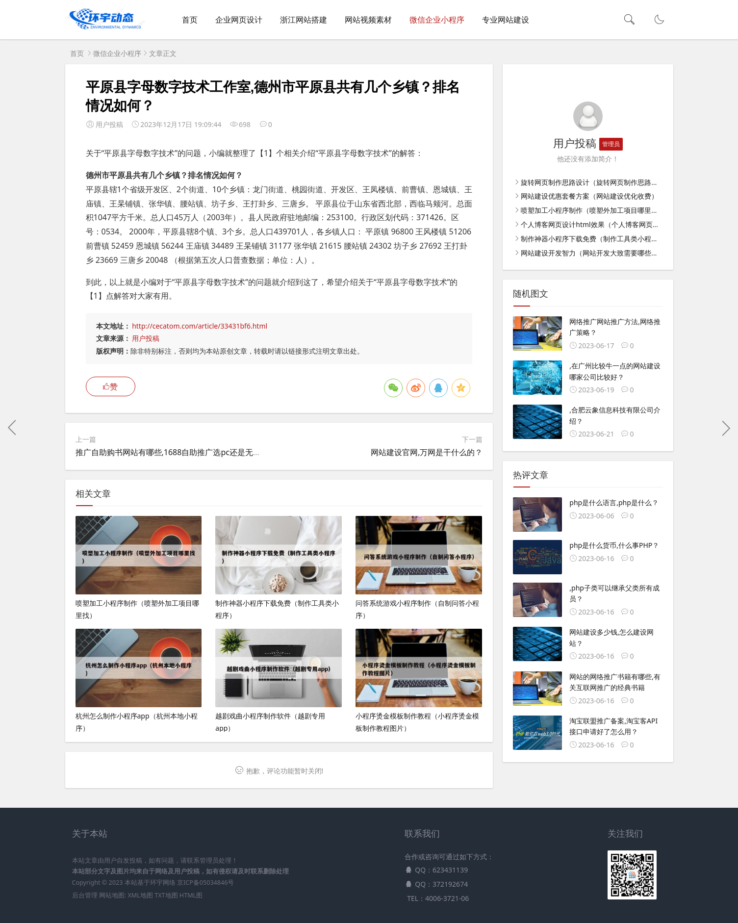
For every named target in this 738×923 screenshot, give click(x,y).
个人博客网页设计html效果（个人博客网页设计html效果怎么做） (621, 224)
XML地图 (140, 895)
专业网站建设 (505, 19)
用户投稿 (145, 338)
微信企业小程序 (436, 19)
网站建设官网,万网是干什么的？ (427, 452)
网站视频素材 (368, 19)
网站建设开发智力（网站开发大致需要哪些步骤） (596, 252)
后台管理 (85, 895)
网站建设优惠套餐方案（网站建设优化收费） (589, 196)
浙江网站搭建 (303, 19)
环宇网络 (163, 882)
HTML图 (191, 895)
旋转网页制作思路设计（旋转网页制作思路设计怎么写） (606, 182)
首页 (190, 19)
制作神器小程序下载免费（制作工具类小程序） (593, 238)
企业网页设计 (238, 19)
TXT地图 (166, 895)
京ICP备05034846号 (205, 882)
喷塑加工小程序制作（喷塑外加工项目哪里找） (593, 210)
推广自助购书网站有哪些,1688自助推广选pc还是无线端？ (176, 452)
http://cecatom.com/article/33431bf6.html (199, 326)
